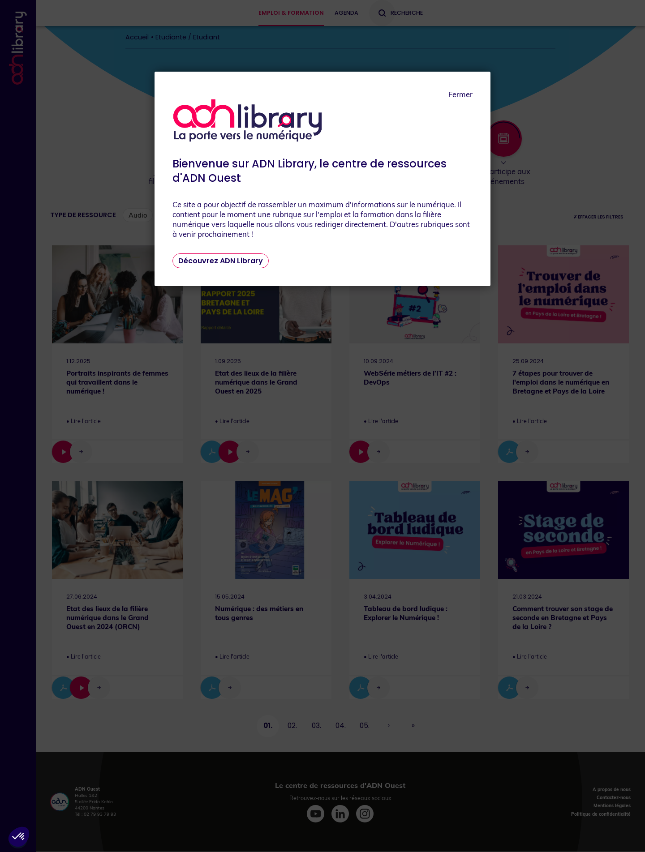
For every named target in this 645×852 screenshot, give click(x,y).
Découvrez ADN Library (220, 261)
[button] (19, 837)
